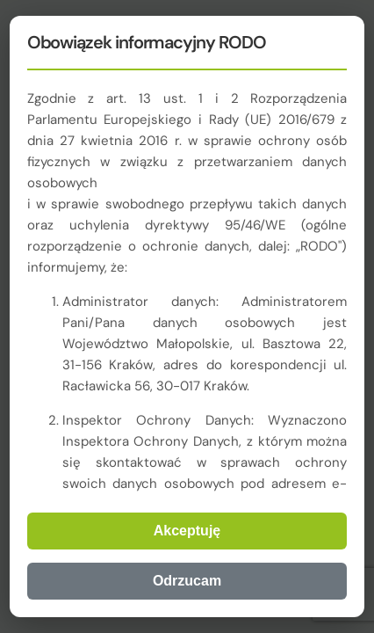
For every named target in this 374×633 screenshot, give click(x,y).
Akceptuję (187, 530)
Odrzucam (187, 580)
